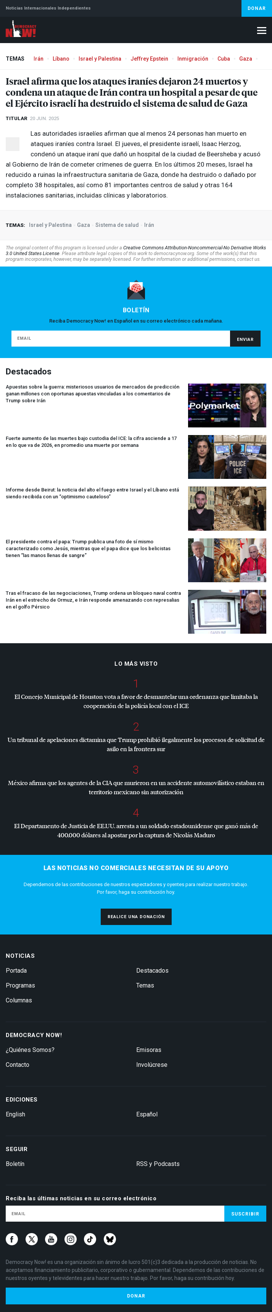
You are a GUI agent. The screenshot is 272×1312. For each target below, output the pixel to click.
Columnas (19, 1000)
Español (147, 1114)
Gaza (245, 59)
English (15, 1114)
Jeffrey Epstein (149, 59)
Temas (145, 985)
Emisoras (148, 1049)
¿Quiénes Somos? (30, 1049)
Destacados (152, 970)
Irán (38, 59)
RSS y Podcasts (158, 1163)
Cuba (223, 59)
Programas (20, 985)
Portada (16, 970)
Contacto (17, 1064)
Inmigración (192, 59)
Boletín (15, 1163)
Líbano (61, 59)
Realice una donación (136, 916)
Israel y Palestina (100, 59)
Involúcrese (151, 1064)
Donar (257, 8)
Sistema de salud (117, 225)
